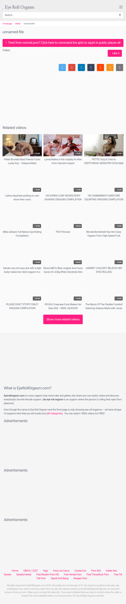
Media (17, 23)
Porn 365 (96, 570)
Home (15, 570)
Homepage (7, 23)
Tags (45, 570)
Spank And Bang (59, 578)
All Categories (54, 413)
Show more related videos (63, 319)
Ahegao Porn (80, 578)
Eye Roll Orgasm (18, 7)
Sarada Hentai (23, 574)
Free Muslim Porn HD (47, 574)
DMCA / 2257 (30, 570)
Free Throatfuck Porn (98, 574)
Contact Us (80, 570)
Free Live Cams (61, 570)
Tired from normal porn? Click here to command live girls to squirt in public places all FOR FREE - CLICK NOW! (63, 44)
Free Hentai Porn (73, 574)
